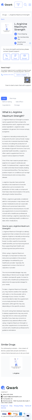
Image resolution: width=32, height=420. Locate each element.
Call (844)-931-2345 (7, 75)
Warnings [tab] (13, 98)
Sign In (18, 4)
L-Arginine (16, 373)
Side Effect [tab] (19, 102)
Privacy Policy (18, 406)
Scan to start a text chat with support (18, 85)
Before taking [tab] (7, 102)
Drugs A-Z (4, 406)
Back (2, 19)
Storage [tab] (17, 105)
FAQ (10, 406)
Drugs (4, 15)
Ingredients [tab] (6, 105)
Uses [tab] (4, 98)
